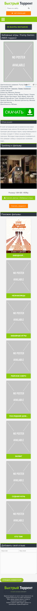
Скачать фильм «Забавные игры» (18, 198)
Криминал (27, 89)
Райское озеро (18, 376)
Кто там (18, 537)
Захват (18, 456)
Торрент (18, 3)
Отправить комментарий (12, 580)
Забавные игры (18, 336)
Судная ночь (18, 496)
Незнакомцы (18, 296)
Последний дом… (18, 416)
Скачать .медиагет (18, 206)
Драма (20, 89)
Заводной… (18, 255)
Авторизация (18, 13)
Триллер (14, 89)
